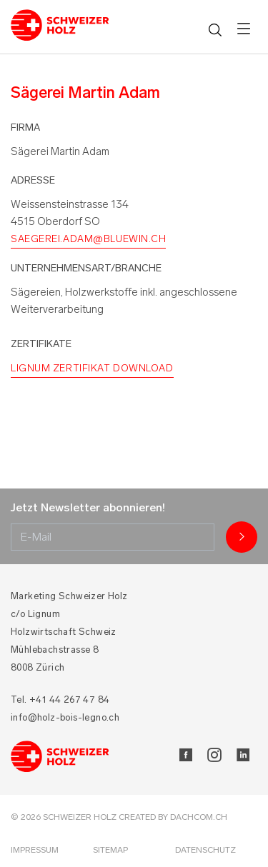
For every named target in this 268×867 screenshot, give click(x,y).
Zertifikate (41, 344)
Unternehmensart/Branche (86, 268)
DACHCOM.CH (198, 817)
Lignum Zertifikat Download (92, 368)
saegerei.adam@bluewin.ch (88, 239)
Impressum (35, 850)
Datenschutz (205, 850)
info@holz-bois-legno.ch (65, 717)
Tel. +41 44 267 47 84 (60, 699)
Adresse (33, 180)
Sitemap (110, 850)
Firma (25, 127)
